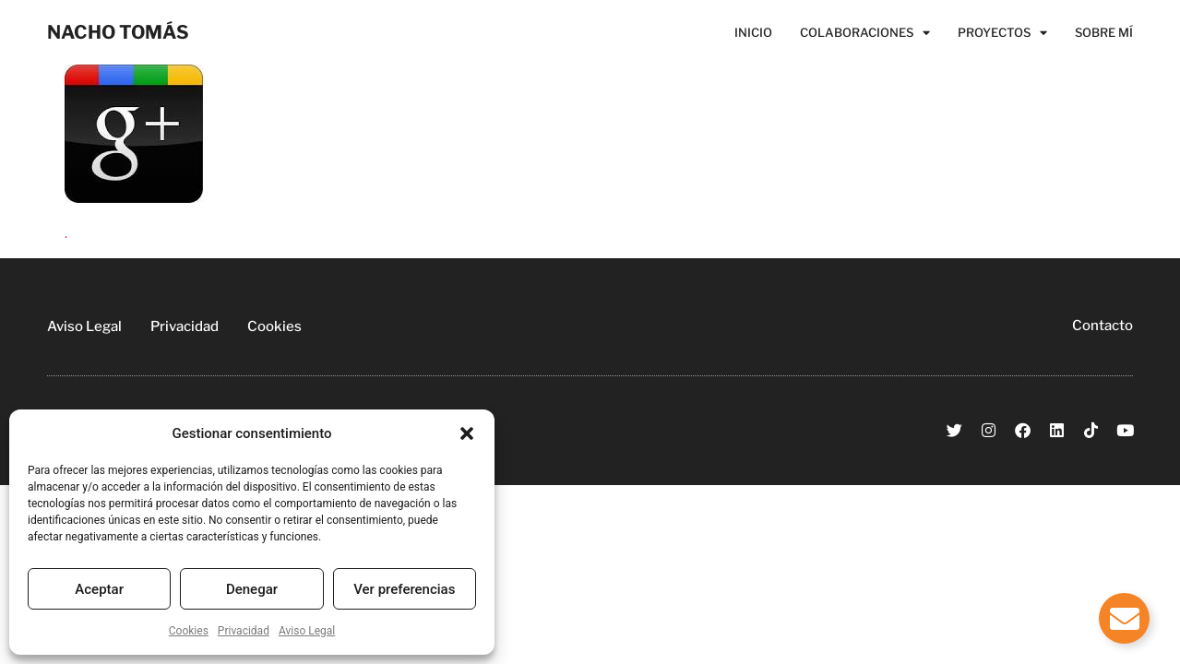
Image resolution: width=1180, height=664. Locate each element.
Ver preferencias (404, 589)
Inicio (753, 32)
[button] (467, 433)
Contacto (1102, 325)
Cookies (189, 630)
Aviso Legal (307, 630)
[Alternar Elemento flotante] (1124, 618)
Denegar (252, 589)
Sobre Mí (1104, 32)
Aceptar (99, 589)
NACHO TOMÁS (118, 32)
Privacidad (243, 630)
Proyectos (1002, 32)
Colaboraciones (865, 32)
